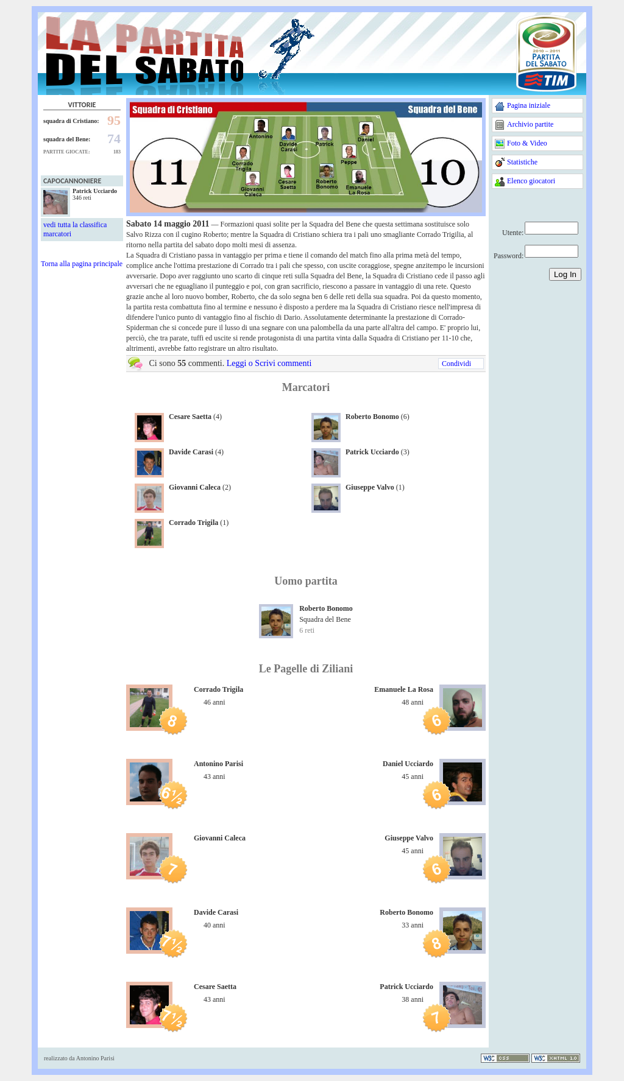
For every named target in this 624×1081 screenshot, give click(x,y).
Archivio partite (530, 124)
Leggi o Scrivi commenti (269, 363)
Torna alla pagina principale (81, 263)
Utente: (512, 232)
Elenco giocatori (531, 181)
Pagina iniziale (528, 105)
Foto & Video (527, 143)
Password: (508, 256)
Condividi (456, 363)
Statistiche (522, 162)
